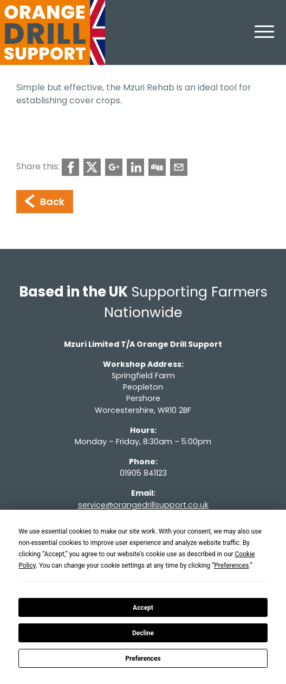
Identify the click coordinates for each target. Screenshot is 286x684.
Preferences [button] (231, 565)
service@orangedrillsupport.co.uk (143, 504)
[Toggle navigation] (264, 37)
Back (44, 201)
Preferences (143, 658)
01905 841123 (143, 473)
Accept (143, 607)
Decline (143, 633)
